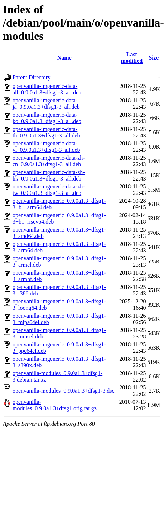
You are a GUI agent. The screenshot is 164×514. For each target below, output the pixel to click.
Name (64, 58)
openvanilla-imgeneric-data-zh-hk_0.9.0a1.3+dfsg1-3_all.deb (49, 175)
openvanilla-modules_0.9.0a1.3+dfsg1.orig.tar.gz (55, 405)
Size (154, 58)
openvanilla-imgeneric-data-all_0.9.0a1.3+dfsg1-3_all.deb (47, 89)
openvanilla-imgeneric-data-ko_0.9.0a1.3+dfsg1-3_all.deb (47, 118)
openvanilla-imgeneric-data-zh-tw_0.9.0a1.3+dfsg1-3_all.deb (49, 189)
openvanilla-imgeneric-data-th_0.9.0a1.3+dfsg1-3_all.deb (46, 132)
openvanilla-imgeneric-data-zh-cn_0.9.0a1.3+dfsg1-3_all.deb (49, 161)
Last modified (132, 57)
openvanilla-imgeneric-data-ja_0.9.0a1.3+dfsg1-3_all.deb (46, 103)
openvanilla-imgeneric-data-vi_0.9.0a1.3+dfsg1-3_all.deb (46, 146)
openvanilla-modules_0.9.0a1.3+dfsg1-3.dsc (64, 391)
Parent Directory (31, 77)
